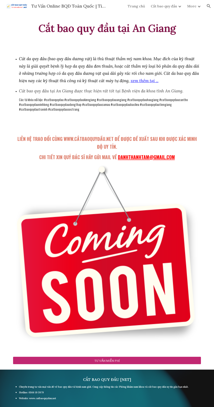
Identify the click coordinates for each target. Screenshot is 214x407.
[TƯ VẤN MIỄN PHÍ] (107, 360)
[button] (209, 6)
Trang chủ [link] (136, 6)
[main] (107, 27)
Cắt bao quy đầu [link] (164, 6)
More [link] (191, 6)
